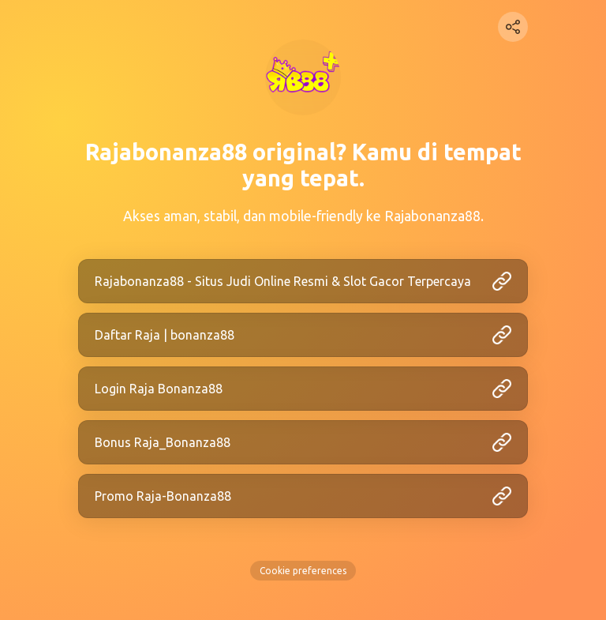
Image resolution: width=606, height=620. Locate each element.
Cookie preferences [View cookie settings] (303, 571)
